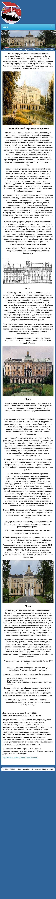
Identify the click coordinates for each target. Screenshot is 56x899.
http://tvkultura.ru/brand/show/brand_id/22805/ (20, 758)
